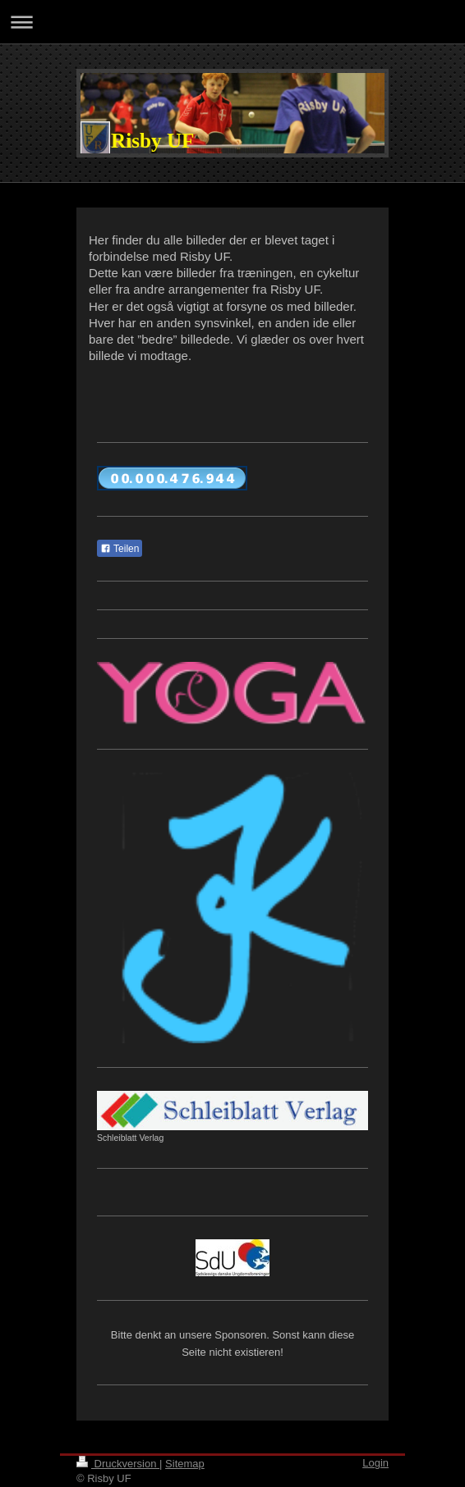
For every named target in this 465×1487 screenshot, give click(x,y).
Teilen (119, 548)
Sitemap (185, 1463)
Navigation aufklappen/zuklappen (232, 21)
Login (375, 1463)
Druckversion (117, 1463)
